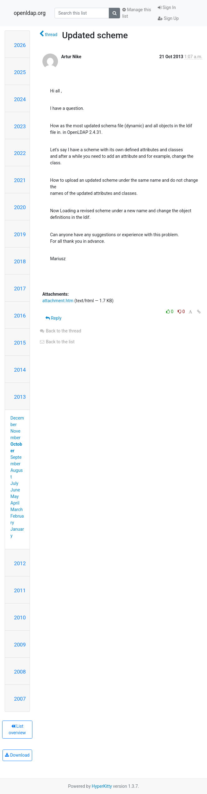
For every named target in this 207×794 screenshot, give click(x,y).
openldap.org (30, 13)
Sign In (167, 7)
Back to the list (57, 341)
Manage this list (136, 13)
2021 (20, 180)
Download (17, 755)
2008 (20, 672)
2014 (20, 370)
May (15, 496)
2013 (20, 397)
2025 (20, 72)
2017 (20, 288)
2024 (20, 99)
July (14, 483)
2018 (20, 261)
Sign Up (168, 18)
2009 (20, 644)
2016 (20, 315)
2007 (20, 699)
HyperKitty (102, 786)
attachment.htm (58, 300)
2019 (20, 234)
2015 (20, 343)
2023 (20, 126)
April (15, 502)
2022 (20, 153)
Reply (53, 318)
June (15, 489)
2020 (20, 207)
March (17, 509)
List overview (17, 729)
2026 (20, 45)
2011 (20, 590)
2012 (20, 563)
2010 (20, 617)
